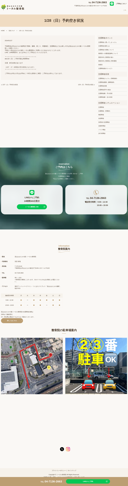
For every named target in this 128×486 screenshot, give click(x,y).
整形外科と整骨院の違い (106, 55)
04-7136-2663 (99, 2)
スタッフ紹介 (90, 9)
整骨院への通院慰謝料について (108, 51)
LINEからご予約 (83, 481)
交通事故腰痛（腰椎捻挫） (106, 80)
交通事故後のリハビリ (105, 66)
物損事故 (101, 113)
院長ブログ (12, 28)
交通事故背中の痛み (104, 88)
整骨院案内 (54, 9)
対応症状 (64, 9)
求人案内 (120, 9)
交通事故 (101, 105)
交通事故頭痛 (102, 84)
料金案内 (111, 9)
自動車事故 (101, 124)
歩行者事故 (101, 131)
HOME (46, 9)
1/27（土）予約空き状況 (10, 83)
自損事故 (101, 116)
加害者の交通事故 (104, 120)
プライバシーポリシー (59, 468)
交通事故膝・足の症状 (105, 95)
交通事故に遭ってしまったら (107, 40)
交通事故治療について (76, 9)
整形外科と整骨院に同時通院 (107, 59)
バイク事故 (101, 128)
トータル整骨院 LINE (32, 205)
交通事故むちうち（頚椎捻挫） (108, 76)
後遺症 (100, 63)
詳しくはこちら (12, 318)
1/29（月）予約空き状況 (85, 83)
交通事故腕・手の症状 (105, 91)
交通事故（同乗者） (104, 109)
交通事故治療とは (104, 44)
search (125, 9)
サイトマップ (72, 468)
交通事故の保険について (106, 48)
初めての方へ (101, 9)
